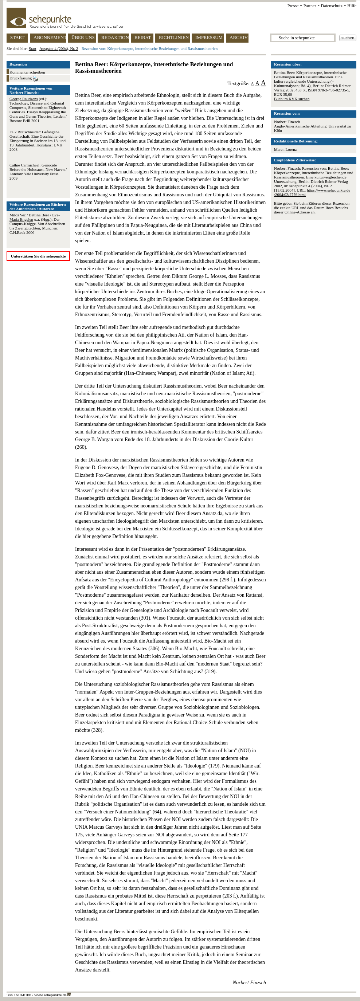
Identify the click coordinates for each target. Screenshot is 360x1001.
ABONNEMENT (50, 37)
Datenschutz (332, 5)
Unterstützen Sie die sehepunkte (38, 256)
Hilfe (351, 5)
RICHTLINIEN (174, 37)
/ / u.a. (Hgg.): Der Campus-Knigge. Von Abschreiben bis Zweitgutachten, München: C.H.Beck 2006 (37, 224)
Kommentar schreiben (27, 72)
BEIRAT (142, 37)
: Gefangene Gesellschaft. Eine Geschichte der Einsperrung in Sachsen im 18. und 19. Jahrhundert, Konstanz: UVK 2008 (37, 141)
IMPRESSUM (209, 37)
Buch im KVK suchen (291, 99)
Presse (293, 5)
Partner (310, 5)
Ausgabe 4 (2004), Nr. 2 (58, 48)
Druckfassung (23, 79)
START (17, 37)
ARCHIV (239, 37)
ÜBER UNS (83, 37)
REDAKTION (115, 37)
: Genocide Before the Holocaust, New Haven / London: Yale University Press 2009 (38, 171)
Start (32, 48)
